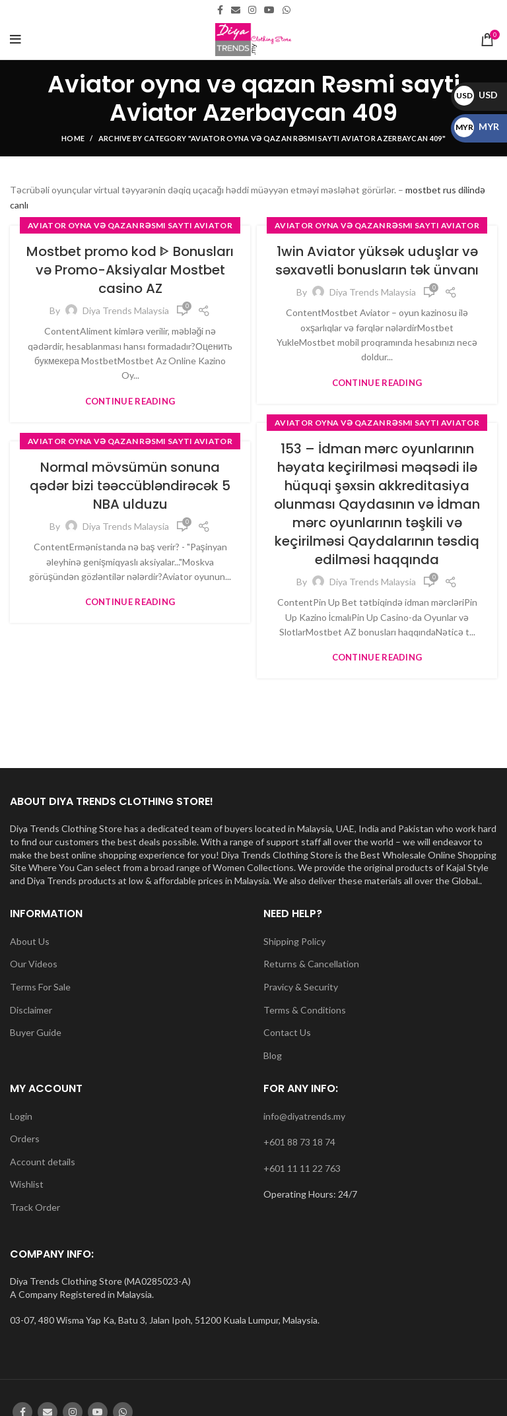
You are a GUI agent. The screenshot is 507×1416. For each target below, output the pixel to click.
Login (21, 1116)
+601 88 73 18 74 (299, 1141)
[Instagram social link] (252, 9)
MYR (476, 126)
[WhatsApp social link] (286, 9)
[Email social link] (235, 9)
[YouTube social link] (269, 9)
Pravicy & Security (300, 986)
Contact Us (287, 1032)
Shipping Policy (294, 941)
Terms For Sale (40, 986)
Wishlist (27, 1184)
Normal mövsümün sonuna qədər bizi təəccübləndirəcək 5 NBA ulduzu (130, 485)
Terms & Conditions (304, 1009)
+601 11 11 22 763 (302, 1168)
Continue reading (130, 401)
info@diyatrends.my (304, 1116)
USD (476, 94)
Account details (42, 1161)
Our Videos (33, 963)
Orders (25, 1138)
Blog (272, 1055)
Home (72, 138)
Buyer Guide (35, 1032)
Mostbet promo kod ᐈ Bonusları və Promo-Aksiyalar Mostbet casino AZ (130, 270)
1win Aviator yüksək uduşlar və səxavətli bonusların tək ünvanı (377, 260)
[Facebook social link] (220, 9)
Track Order (35, 1207)
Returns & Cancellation (311, 963)
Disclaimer (31, 1009)
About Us (30, 941)
